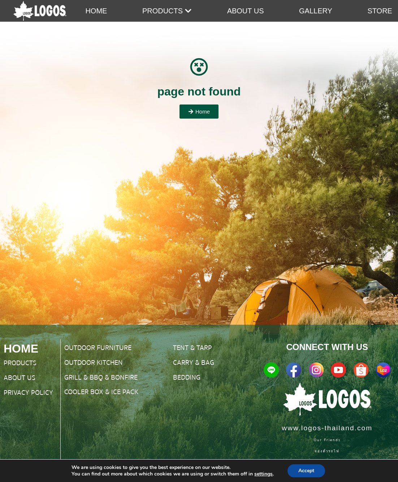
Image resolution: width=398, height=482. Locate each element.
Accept (306, 470)
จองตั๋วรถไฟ (327, 451)
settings (263, 474)
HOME (21, 348)
